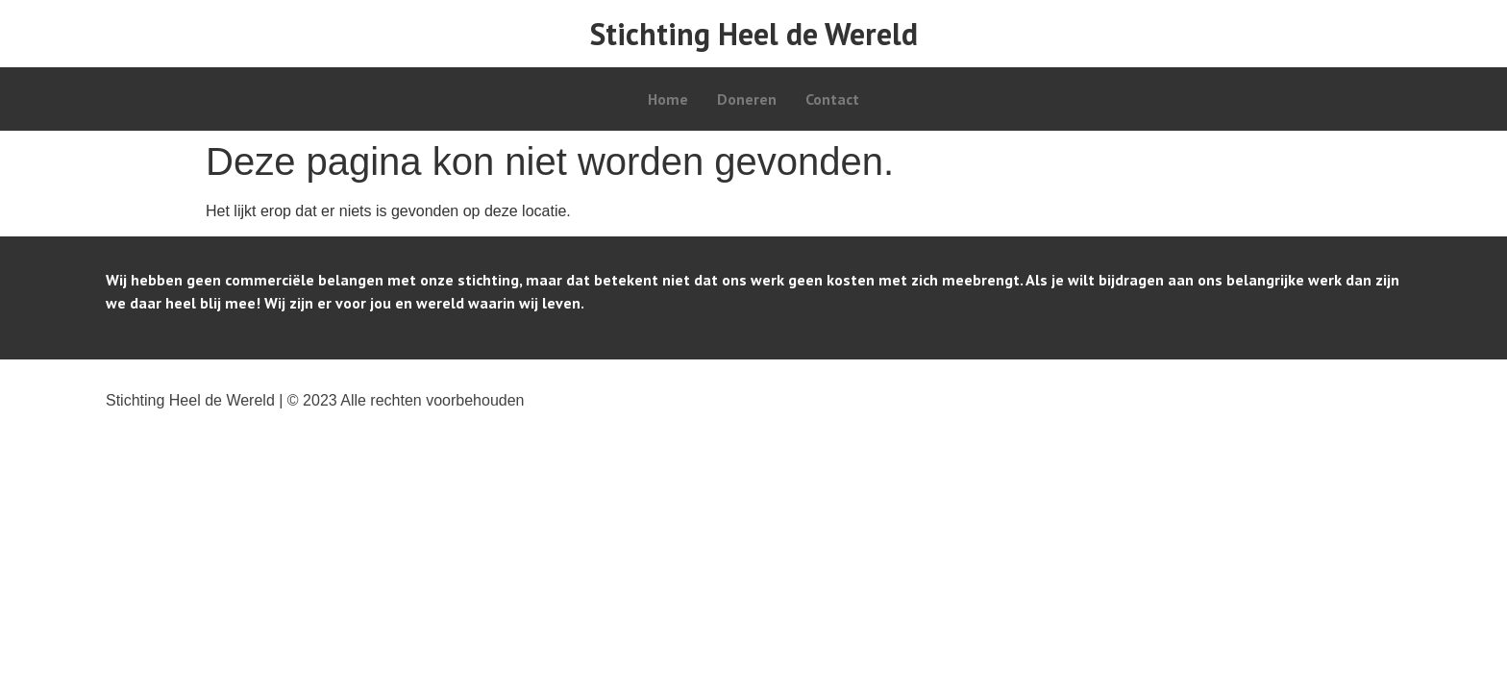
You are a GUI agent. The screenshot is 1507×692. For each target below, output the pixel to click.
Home (668, 99)
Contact (832, 99)
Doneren (747, 99)
